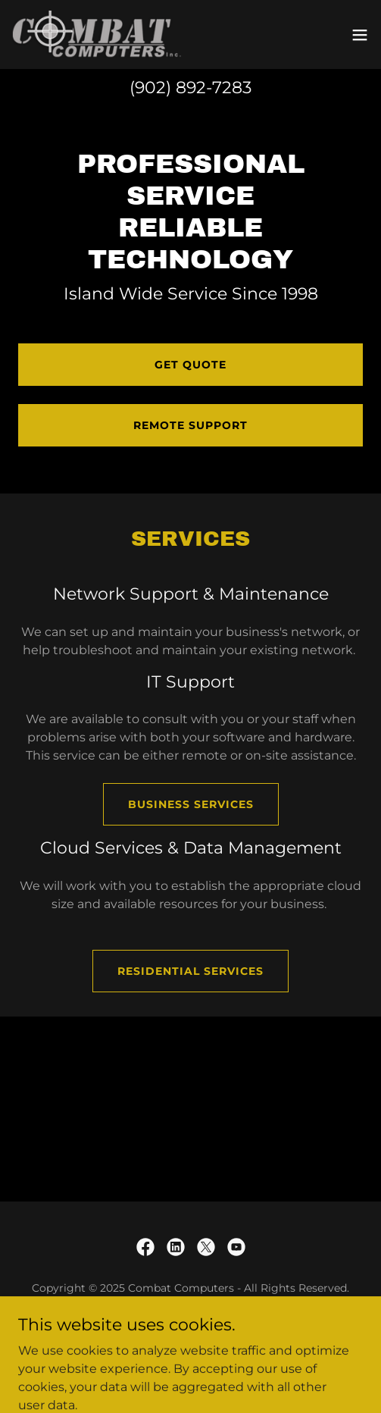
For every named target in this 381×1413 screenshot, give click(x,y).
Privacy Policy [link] (191, 1345)
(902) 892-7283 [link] (190, 87)
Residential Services (190, 971)
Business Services (191, 804)
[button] (360, 35)
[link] (97, 34)
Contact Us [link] (190, 1324)
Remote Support (190, 425)
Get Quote (190, 364)
